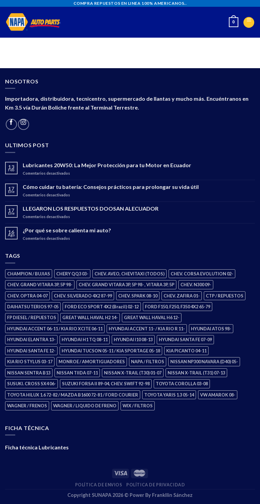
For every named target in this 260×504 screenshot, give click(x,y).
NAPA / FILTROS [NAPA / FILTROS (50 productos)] (147, 361)
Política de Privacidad (155, 484)
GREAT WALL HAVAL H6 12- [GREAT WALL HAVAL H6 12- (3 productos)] (151, 317)
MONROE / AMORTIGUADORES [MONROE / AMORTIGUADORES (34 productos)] (92, 361)
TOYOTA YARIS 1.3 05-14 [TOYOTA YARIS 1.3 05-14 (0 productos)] (169, 395)
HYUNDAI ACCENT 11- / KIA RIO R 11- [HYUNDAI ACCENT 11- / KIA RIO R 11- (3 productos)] (147, 328)
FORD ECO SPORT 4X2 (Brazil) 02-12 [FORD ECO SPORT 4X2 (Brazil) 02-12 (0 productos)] (102, 306)
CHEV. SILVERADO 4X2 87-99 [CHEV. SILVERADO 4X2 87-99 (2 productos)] (83, 295)
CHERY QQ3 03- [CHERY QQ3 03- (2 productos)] (72, 273)
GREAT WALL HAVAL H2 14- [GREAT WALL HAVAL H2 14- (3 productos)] (90, 317)
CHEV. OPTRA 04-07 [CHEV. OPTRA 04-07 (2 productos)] (27, 295)
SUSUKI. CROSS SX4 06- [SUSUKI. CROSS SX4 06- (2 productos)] (31, 383)
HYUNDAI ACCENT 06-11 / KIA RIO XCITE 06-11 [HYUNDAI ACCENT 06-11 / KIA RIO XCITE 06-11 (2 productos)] (55, 328)
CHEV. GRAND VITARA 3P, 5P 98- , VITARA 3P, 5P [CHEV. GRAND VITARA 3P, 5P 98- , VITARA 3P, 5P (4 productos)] (126, 284)
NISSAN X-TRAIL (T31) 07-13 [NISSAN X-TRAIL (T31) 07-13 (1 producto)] (196, 372)
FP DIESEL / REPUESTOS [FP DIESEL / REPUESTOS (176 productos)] (31, 317)
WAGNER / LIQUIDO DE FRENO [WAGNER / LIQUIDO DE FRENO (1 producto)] (84, 405)
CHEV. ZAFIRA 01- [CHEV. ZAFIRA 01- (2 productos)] (182, 295)
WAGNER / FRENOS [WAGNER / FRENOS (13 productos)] (27, 405)
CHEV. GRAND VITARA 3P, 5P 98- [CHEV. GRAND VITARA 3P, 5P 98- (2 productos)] (39, 284)
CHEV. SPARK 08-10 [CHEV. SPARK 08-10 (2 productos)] (137, 295)
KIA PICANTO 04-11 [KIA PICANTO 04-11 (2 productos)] (186, 350)
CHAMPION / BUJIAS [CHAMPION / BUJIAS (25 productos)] (28, 273)
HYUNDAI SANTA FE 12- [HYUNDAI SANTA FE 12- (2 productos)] (31, 350)
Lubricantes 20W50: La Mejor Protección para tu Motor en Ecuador (107, 165)
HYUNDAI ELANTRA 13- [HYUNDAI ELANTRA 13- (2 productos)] (31, 339)
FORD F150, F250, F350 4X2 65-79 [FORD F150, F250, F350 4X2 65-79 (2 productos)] (177, 306)
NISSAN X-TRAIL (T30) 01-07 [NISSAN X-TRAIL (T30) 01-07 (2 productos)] (132, 372)
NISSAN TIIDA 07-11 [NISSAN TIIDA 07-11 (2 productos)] (77, 372)
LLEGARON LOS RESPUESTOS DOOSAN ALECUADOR (90, 208)
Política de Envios (98, 484)
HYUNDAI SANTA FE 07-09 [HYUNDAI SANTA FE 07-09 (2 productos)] (185, 339)
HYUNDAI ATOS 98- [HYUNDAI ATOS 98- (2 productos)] (211, 328)
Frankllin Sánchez (172, 495)
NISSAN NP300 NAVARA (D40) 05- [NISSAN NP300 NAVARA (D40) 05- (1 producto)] (204, 361)
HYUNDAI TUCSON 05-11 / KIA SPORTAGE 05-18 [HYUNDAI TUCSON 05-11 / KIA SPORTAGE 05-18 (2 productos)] (111, 350)
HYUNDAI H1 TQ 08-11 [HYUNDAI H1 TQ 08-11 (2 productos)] (85, 339)
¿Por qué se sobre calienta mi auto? (67, 230)
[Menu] (248, 22)
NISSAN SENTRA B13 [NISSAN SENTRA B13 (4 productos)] (28, 372)
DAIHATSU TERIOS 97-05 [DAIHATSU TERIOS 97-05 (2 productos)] (33, 306)
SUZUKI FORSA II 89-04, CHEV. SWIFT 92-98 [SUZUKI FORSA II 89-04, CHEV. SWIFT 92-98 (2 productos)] (106, 383)
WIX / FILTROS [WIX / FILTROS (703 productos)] (138, 405)
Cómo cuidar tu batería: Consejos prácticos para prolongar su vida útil (111, 186)
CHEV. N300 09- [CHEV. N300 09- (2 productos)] (195, 284)
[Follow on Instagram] (23, 124)
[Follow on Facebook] (11, 124)
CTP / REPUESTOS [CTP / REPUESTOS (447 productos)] (224, 295)
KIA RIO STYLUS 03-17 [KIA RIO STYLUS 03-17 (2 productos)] (29, 361)
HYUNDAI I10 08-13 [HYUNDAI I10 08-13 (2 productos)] (133, 339)
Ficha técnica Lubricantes (37, 447)
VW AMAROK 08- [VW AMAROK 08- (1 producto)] (217, 395)
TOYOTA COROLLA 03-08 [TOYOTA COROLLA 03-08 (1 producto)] (182, 383)
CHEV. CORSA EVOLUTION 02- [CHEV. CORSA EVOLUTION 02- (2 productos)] (202, 273)
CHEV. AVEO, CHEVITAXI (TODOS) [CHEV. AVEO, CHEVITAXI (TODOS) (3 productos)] (129, 273)
